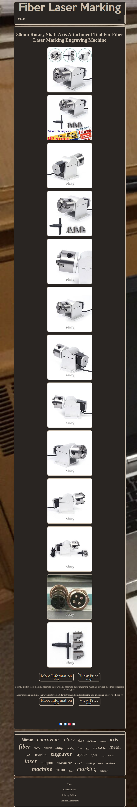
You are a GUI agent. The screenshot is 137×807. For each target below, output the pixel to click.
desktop (90, 763)
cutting (70, 748)
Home (70, 784)
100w (71, 771)
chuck (48, 748)
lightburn (92, 741)
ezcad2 (78, 763)
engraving (48, 739)
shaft (59, 747)
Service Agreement (69, 800)
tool (80, 748)
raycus (81, 754)
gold (28, 755)
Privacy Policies (69, 795)
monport (47, 763)
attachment (64, 763)
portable (99, 748)
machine (42, 769)
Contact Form (69, 789)
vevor (103, 756)
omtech (110, 763)
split (94, 755)
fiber (25, 746)
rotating (104, 770)
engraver (61, 754)
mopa (60, 770)
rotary (68, 739)
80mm (28, 739)
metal (115, 747)
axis (114, 739)
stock (100, 763)
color (111, 755)
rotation (103, 741)
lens (87, 749)
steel (37, 748)
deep (81, 740)
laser (31, 761)
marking (87, 769)
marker (41, 754)
